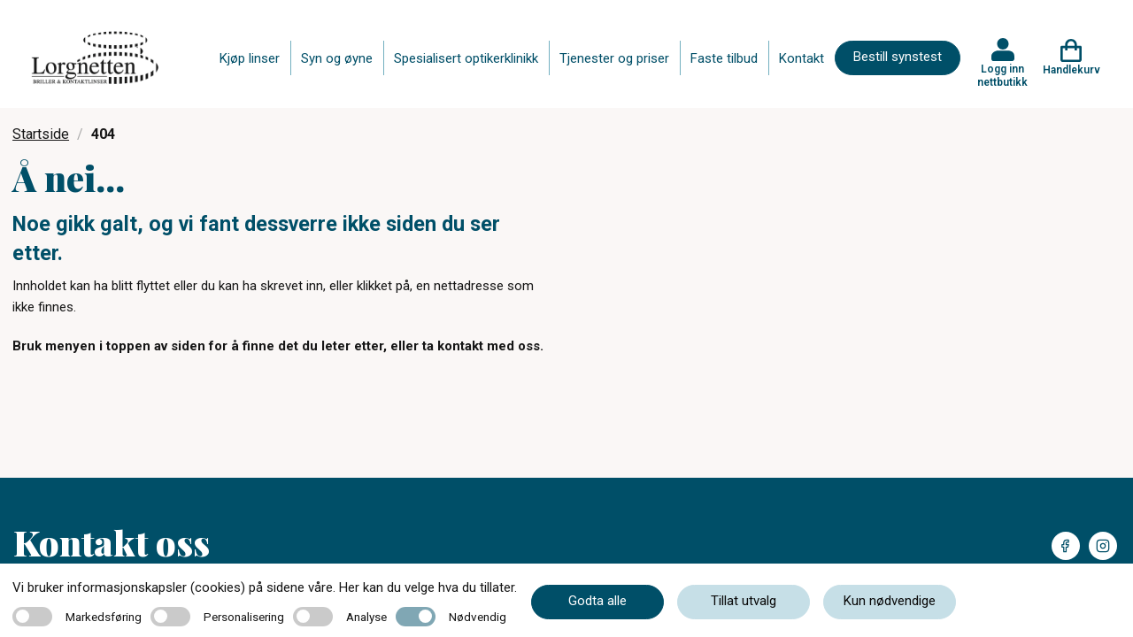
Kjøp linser (250, 58)
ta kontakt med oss (481, 346)
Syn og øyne (337, 58)
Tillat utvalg (743, 601)
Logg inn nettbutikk (1002, 75)
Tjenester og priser (614, 58)
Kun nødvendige (890, 601)
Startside (40, 134)
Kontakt (801, 58)
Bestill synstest (897, 57)
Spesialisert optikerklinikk (466, 58)
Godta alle (597, 601)
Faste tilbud (724, 58)
